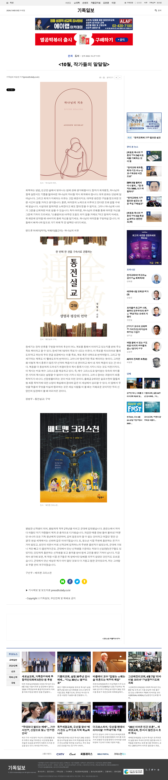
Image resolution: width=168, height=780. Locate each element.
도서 (77, 56)
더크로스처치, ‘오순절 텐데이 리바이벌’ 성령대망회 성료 (109, 728)
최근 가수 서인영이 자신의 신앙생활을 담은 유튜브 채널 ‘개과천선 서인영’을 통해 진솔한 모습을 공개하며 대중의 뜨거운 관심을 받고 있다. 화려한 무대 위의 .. (38, 741)
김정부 (129, 352)
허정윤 (129, 362)
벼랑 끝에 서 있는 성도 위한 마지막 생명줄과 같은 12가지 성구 (137, 345)
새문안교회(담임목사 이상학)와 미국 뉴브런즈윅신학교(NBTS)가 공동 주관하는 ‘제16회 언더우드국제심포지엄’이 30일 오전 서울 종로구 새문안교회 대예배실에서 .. (109, 688)
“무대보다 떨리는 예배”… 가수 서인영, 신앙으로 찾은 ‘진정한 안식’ (38, 730)
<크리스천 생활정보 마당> (111, 639)
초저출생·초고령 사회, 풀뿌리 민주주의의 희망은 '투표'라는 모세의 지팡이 (137, 312)
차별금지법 (95, 2)
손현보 (85, 2)
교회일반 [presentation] (13, 660)
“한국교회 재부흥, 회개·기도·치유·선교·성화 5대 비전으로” (135, 172)
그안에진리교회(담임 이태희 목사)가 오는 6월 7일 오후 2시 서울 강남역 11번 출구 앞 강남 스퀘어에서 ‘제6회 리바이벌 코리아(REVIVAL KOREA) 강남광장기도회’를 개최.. (144, 692)
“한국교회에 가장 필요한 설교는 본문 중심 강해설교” (135, 200)
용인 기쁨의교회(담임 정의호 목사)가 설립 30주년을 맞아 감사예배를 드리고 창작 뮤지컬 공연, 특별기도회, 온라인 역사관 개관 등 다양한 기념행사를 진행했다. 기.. (73, 691)
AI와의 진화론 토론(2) (137, 359)
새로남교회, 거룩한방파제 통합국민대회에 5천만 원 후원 (37, 678)
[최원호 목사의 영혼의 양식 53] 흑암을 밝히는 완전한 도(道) (135, 217)
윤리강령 (117, 771)
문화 (70, 56)
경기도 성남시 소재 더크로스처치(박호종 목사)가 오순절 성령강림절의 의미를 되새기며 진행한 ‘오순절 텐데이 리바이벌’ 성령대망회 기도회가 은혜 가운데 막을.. (109, 738)
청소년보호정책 (96, 771)
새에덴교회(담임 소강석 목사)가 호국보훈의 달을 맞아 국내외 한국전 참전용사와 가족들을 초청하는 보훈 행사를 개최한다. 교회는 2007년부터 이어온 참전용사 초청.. (144, 741)
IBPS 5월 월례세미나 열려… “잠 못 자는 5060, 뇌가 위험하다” (135, 187)
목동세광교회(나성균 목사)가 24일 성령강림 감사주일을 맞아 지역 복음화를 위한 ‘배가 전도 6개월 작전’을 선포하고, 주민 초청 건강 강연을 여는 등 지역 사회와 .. (74, 741)
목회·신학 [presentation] (13, 677)
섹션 (10, 2)
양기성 (129, 335)
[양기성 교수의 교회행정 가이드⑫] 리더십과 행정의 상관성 (137, 329)
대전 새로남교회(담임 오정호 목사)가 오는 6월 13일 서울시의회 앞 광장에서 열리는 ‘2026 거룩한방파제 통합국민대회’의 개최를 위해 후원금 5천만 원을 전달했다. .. (38, 688)
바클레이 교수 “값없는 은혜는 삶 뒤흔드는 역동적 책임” (109, 678)
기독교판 (130, 3)
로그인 (159, 3)
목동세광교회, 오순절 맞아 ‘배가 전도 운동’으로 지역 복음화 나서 (73, 730)
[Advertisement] (144, 92)
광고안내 (50, 771)
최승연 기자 (18, 77)
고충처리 (108, 771)
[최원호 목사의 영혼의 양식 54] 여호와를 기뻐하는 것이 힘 (135, 157)
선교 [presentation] (13, 671)
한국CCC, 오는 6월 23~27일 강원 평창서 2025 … (134, 420)
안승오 (129, 297)
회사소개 (41, 771)
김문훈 (106, 2)
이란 (113, 2)
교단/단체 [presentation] (13, 665)
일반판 (139, 3)
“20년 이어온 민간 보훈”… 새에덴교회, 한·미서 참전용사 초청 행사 (144, 730)
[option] (135, 388)
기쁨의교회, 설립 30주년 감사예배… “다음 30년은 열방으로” (73, 680)
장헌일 (129, 320)
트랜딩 (68, 3)
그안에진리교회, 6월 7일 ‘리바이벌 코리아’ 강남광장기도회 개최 (144, 680)
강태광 (129, 281)
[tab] (13, 660)
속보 (129, 137)
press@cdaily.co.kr (31, 77)
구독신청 (152, 3)
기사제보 (69, 771)
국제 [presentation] (13, 683)
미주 (145, 3)
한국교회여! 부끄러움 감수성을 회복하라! (136, 277)
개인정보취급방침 (81, 771)
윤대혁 (77, 2)
